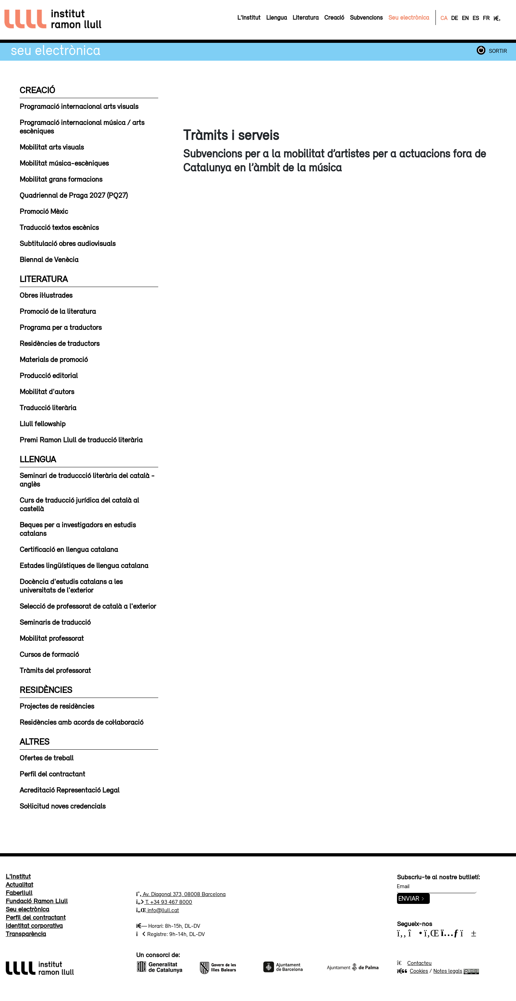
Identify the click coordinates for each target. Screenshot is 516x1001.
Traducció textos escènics (59, 227)
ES (476, 18)
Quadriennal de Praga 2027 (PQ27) (74, 195)
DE (454, 18)
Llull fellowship (43, 423)
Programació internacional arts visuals (79, 106)
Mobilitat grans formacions (61, 179)
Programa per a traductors (61, 327)
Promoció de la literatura (58, 311)
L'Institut (18, 876)
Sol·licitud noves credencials (62, 805)
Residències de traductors (59, 343)
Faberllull (19, 892)
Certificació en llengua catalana (69, 549)
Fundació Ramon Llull (37, 901)
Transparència (26, 933)
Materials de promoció (54, 359)
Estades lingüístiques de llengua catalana (84, 565)
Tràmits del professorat (55, 670)
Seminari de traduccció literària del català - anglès (87, 479)
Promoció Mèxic (44, 211)
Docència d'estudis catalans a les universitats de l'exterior (71, 585)
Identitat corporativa (34, 925)
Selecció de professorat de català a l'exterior (88, 606)
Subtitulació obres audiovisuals (67, 243)
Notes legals (447, 970)
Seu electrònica (55, 50)
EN (465, 18)
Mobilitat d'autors (47, 391)
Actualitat (19, 884)
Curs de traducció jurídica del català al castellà (79, 504)
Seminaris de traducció (55, 622)
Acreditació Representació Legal (69, 789)
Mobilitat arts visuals (52, 146)
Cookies (412, 970)
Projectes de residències (57, 705)
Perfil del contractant (52, 773)
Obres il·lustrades (46, 295)
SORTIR (498, 50)
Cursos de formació (49, 654)
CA (443, 18)
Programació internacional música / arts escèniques (82, 126)
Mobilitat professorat (52, 638)
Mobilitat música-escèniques (64, 163)
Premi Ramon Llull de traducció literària (81, 439)
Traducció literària (48, 407)
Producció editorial (49, 375)
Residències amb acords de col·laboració (81, 722)
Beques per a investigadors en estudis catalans (78, 528)
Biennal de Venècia (49, 259)
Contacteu (419, 963)
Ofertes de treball (46, 757)
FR (486, 18)
